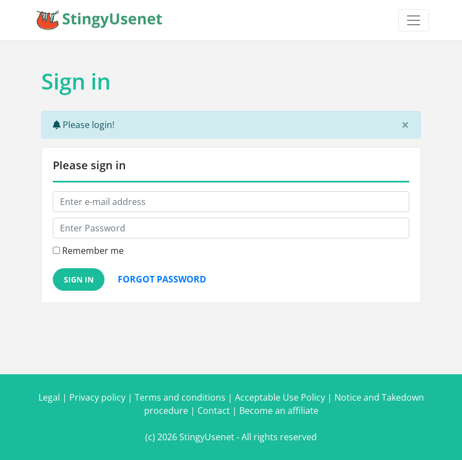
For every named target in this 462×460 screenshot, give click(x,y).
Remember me (93, 251)
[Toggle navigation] (413, 20)
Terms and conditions (180, 397)
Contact (213, 410)
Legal (49, 397)
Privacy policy (97, 397)
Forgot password (162, 279)
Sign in (79, 279)
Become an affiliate (278, 410)
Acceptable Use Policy (280, 397)
